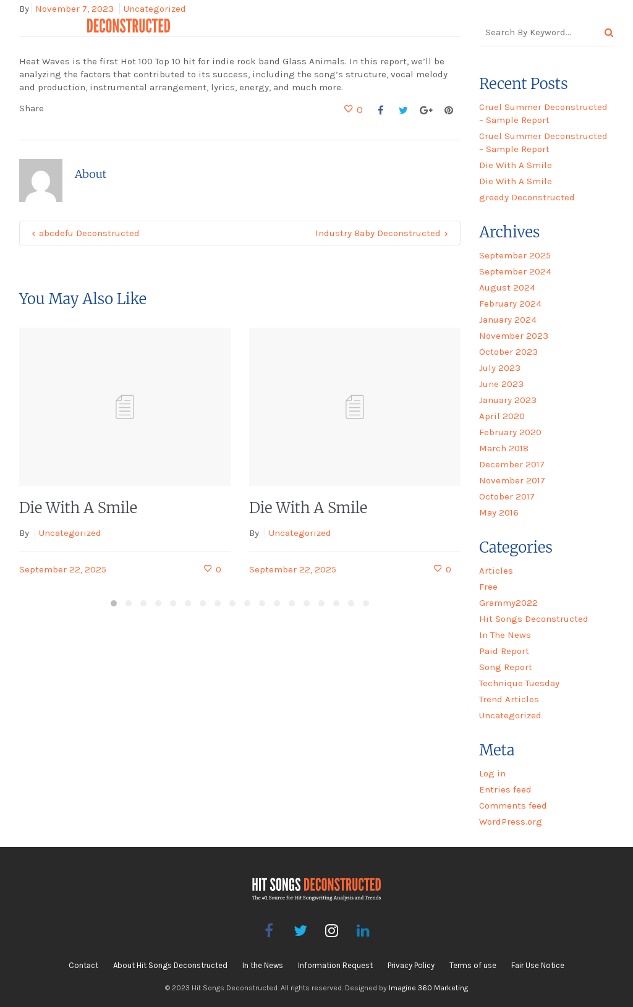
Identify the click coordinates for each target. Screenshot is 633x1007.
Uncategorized (70, 532)
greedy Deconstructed (527, 197)
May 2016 (499, 512)
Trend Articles (509, 699)
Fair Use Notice (537, 965)
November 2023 (513, 335)
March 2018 (504, 448)
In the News (262, 965)
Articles (496, 570)
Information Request (335, 965)
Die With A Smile (78, 507)
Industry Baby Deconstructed (378, 233)
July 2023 (499, 367)
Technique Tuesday (519, 683)
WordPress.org (510, 821)
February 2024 (510, 303)
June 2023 (501, 383)
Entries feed (505, 789)
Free (488, 586)
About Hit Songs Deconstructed (170, 965)
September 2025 (515, 255)
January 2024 (508, 319)
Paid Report (504, 650)
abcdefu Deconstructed (89, 233)
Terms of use (472, 965)
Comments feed (513, 805)
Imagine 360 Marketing (428, 988)
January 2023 (508, 400)
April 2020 (502, 416)
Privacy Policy (411, 965)
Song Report (505, 667)
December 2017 (512, 464)
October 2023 (508, 351)
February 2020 (510, 432)
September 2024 (515, 271)
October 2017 (507, 496)
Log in (492, 773)
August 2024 (507, 287)
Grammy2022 (508, 602)
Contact (83, 965)
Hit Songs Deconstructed (533, 618)
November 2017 (512, 480)
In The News (505, 634)
